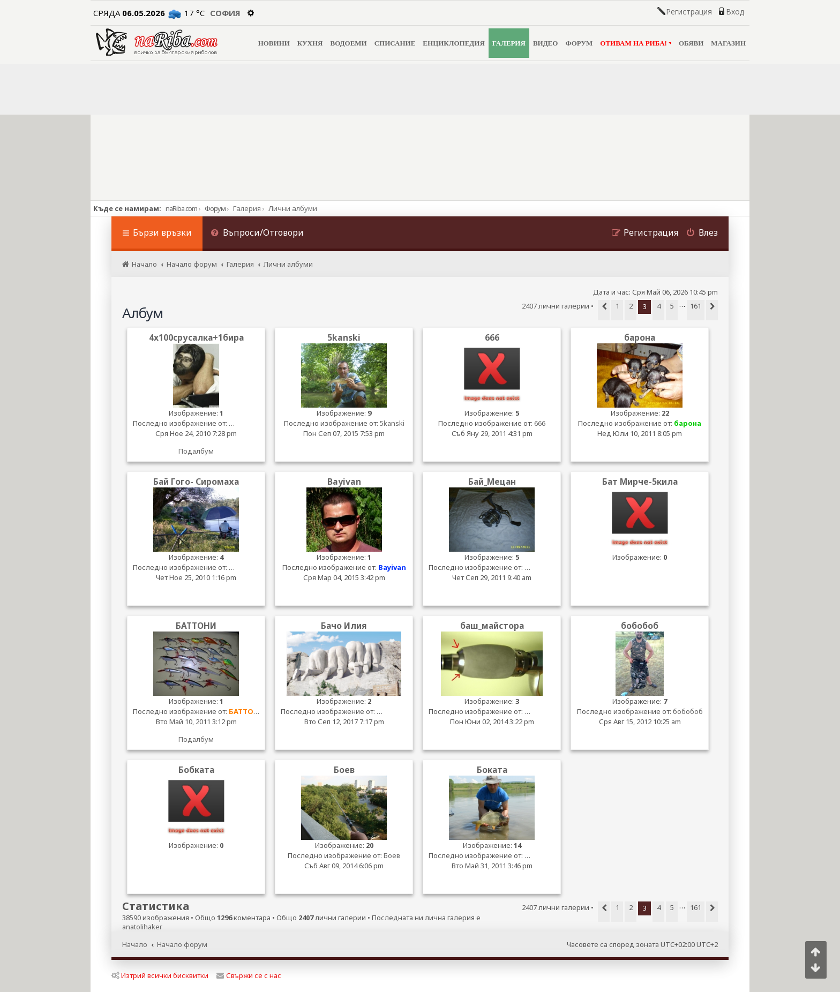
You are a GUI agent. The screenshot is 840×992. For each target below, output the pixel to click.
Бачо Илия (344, 625)
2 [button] (631, 306)
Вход (735, 11)
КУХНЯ (310, 43)
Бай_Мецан (492, 481)
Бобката (196, 770)
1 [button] (617, 306)
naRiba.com (181, 208)
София (225, 12)
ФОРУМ (578, 43)
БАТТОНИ (196, 625)
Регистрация (689, 11)
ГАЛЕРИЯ (509, 43)
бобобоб (639, 625)
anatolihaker (142, 926)
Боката (492, 770)
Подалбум (196, 451)
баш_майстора (492, 625)
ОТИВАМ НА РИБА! (635, 43)
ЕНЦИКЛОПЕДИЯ (453, 43)
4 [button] (659, 306)
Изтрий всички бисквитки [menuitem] (159, 975)
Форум (215, 208)
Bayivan (344, 481)
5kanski (344, 337)
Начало (134, 944)
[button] (604, 310)
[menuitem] (257, 233)
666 (492, 337)
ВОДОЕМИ (348, 43)
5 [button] (672, 306)
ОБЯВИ (691, 43)
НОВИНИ (274, 43)
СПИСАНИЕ (395, 43)
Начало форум (182, 944)
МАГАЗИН (728, 43)
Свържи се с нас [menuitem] (248, 975)
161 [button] (695, 306)
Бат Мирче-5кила (640, 481)
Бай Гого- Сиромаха (196, 481)
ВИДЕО (545, 43)
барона (639, 337)
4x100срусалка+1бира (196, 337)
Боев (344, 770)
